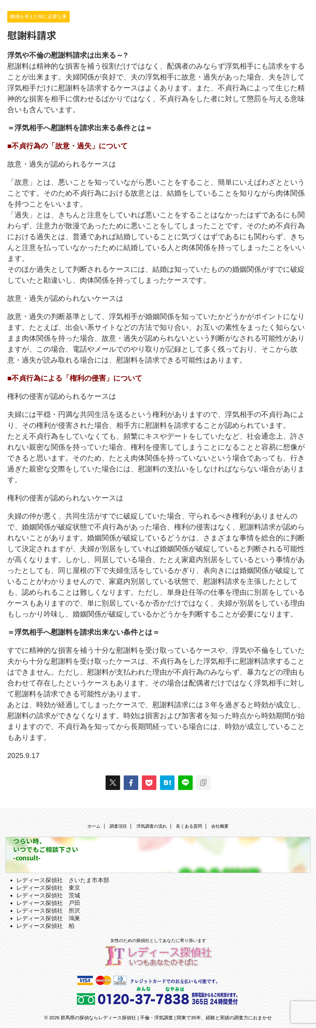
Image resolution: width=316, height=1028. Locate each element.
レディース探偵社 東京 (48, 888)
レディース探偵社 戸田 (48, 903)
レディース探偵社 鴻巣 (48, 918)
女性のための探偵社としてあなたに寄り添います (158, 940)
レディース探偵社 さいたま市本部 (62, 880)
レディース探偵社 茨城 (48, 895)
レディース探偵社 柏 (45, 926)
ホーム (93, 826)
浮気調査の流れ (151, 826)
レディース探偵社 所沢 (48, 911)
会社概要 (220, 826)
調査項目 (118, 826)
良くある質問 (189, 826)
